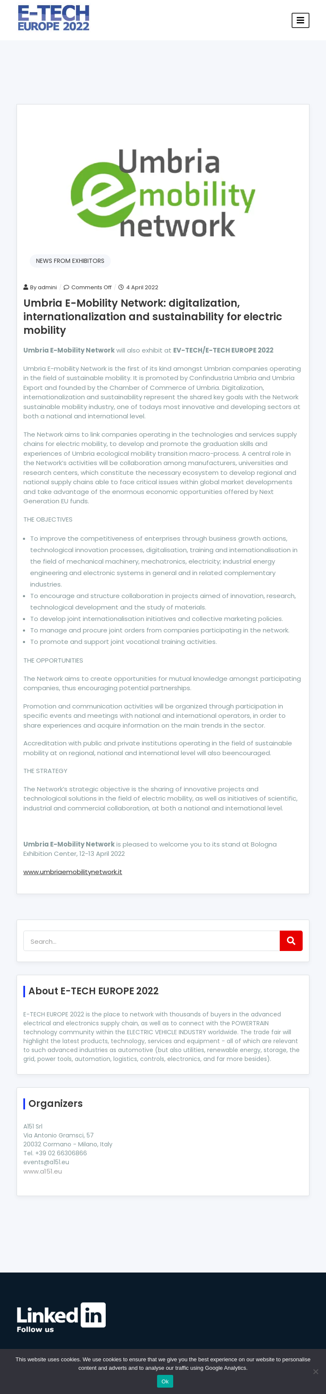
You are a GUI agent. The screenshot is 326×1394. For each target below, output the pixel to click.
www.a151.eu (42, 1171)
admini (47, 287)
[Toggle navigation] (300, 20)
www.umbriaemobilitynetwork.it (72, 871)
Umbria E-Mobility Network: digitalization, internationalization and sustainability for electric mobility (152, 316)
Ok (165, 1381)
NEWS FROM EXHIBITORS (70, 261)
